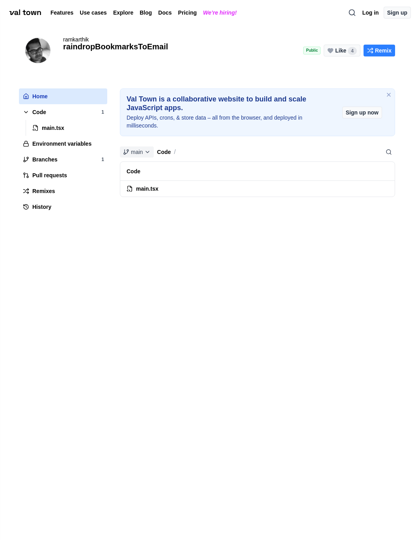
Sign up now (362, 112)
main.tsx (143, 189)
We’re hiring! (220, 12)
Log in (370, 12)
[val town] (25, 12)
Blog (146, 12)
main (137, 152)
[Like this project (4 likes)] (342, 50)
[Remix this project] (379, 50)
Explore (123, 12)
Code (164, 152)
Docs (165, 12)
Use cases (93, 12)
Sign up (397, 12)
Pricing (187, 12)
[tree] (63, 151)
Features (61, 12)
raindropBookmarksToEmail (115, 47)
